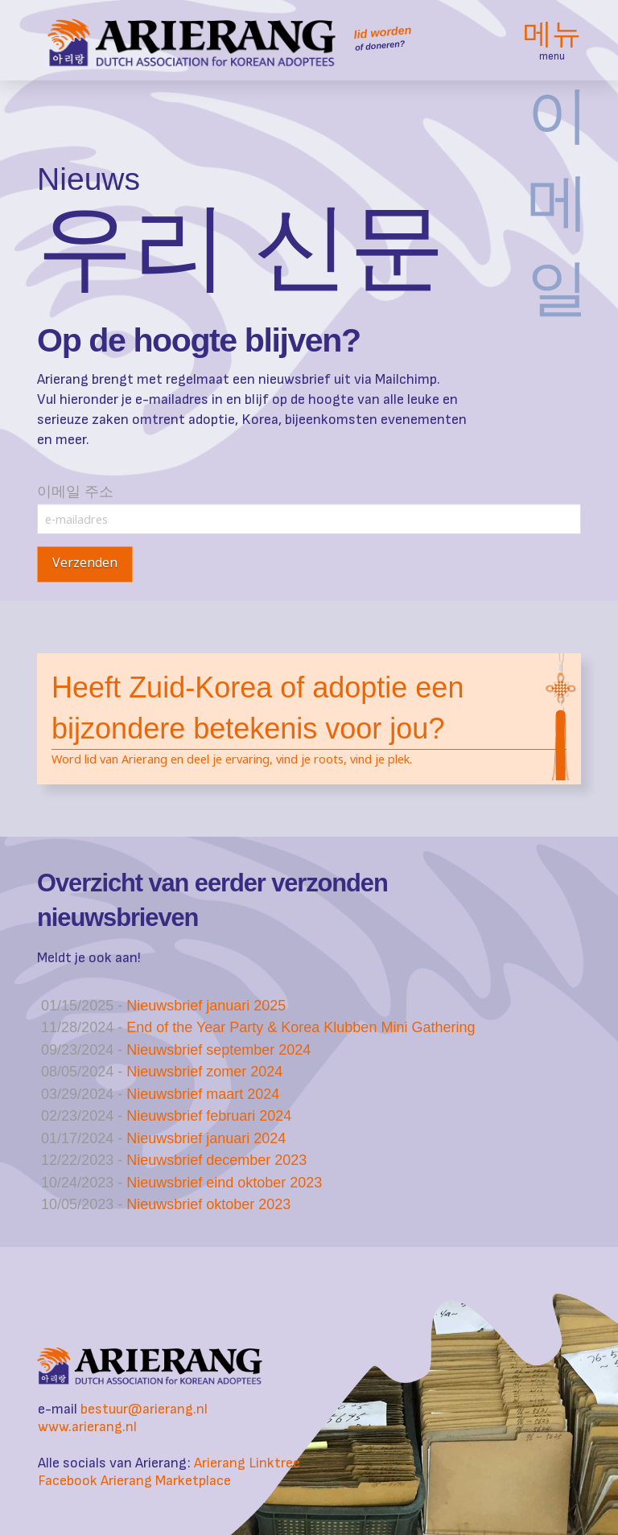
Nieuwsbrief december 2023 (216, 1160)
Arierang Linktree (247, 1463)
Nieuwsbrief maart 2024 (202, 1094)
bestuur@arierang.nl (144, 1409)
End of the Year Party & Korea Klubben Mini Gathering (300, 1027)
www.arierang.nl (87, 1426)
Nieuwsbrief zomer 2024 (204, 1072)
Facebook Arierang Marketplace (134, 1480)
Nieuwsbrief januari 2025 (206, 1006)
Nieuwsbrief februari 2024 (208, 1116)
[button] (552, 40)
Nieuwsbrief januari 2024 (206, 1138)
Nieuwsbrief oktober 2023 (208, 1204)
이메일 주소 (309, 505)
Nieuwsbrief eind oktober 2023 (224, 1183)
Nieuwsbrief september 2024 (218, 1050)
